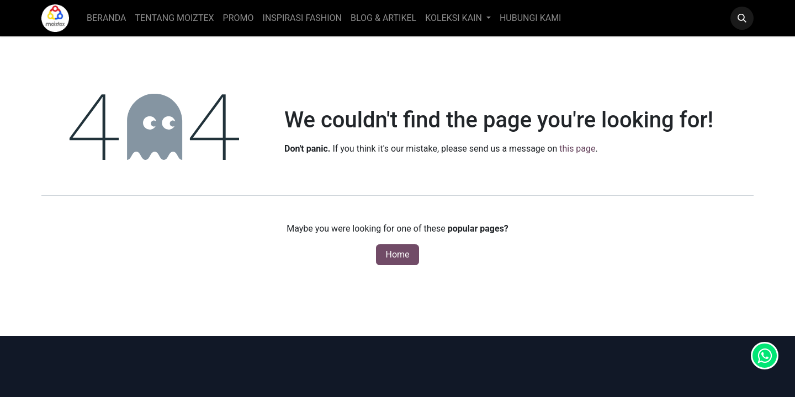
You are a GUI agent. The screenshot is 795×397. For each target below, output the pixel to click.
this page (577, 148)
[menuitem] (106, 18)
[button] (742, 18)
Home (397, 254)
